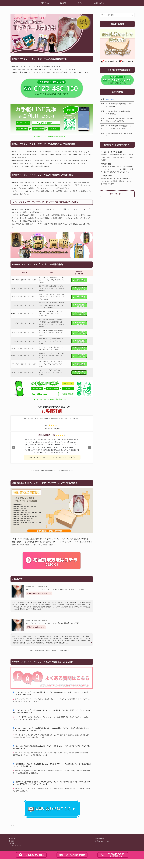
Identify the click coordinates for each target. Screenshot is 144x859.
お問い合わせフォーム (102, 841)
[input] (117, 15)
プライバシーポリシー (117, 194)
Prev (13, 447)
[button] (132, 15)
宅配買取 (11, 843)
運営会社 (11, 841)
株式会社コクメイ (110, 99)
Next (89, 447)
